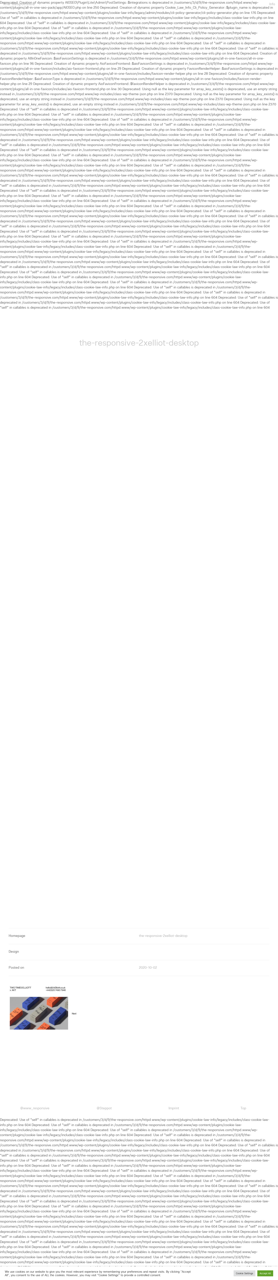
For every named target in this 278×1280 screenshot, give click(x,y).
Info (272, 4)
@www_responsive (34, 1108)
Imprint (174, 1108)
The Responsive (19, 4)
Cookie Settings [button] (244, 1273)
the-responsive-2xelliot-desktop (163, 936)
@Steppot (104, 1108)
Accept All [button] (265, 1273)
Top (243, 1108)
